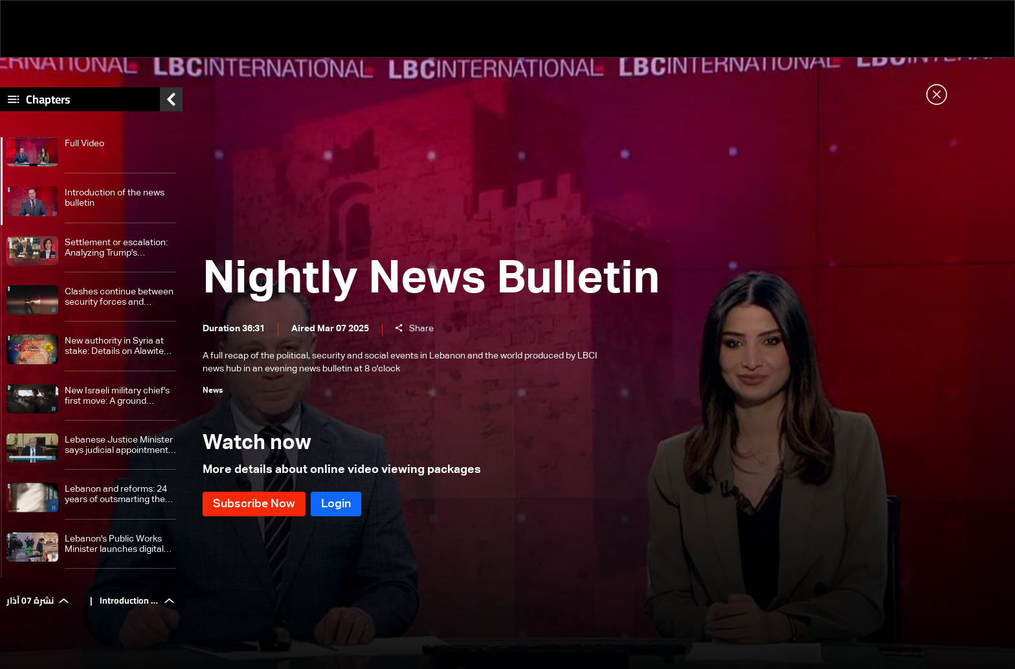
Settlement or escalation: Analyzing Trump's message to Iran (116, 248)
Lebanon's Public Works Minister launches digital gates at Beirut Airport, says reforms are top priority (114, 544)
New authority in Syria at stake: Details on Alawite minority (114, 346)
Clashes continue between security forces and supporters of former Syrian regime (119, 297)
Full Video (84, 143)
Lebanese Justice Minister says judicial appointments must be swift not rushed (119, 445)
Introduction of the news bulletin (114, 198)
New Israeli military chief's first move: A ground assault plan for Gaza (117, 396)
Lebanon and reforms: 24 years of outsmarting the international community (116, 495)
